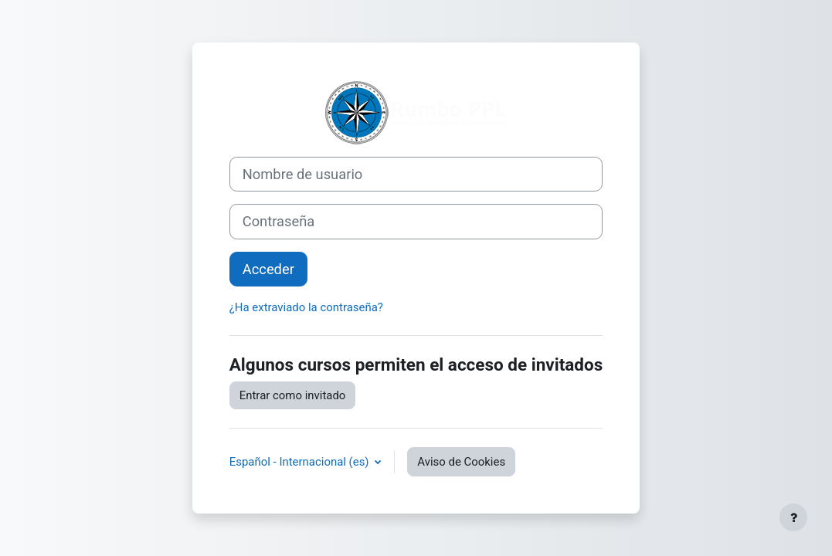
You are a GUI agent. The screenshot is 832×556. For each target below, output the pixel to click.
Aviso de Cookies (461, 462)
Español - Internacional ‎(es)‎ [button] (300, 462)
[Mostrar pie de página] (793, 517)
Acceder (268, 269)
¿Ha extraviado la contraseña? (306, 307)
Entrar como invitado (292, 395)
